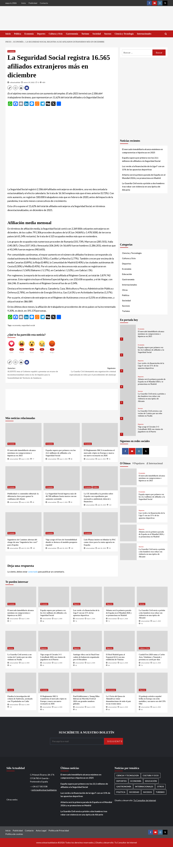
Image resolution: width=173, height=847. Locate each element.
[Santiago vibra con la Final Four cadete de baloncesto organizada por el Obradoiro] (86, 641)
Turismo (85, 34)
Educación (127, 274)
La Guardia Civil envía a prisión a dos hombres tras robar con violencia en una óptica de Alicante (143, 186)
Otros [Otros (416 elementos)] (160, 786)
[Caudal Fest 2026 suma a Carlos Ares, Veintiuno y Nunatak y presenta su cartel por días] (152, 641)
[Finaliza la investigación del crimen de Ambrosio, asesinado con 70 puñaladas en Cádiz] (20, 683)
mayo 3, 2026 (63, 502)
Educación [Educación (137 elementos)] (151, 781)
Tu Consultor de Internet (144, 800)
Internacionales (144, 34)
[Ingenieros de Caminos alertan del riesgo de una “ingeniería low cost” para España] (23, 524)
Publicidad (33, 3)
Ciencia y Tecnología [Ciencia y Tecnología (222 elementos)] (127, 775)
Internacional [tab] (155, 463)
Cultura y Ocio (55, 34)
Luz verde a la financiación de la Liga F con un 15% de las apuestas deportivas (143, 168)
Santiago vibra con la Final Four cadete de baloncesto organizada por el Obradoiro (86, 657)
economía (16, 325)
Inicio (23, 3)
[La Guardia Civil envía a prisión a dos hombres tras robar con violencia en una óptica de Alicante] (128, 396)
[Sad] (42, 346)
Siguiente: (89, 371)
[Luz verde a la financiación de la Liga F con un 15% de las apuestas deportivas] (128, 364)
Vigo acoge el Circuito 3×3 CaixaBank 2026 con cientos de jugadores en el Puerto (150, 429)
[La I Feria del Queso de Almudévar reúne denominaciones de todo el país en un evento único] (119, 683)
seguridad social (28, 325)
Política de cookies (14, 834)
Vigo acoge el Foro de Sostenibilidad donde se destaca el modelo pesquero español (61, 542)
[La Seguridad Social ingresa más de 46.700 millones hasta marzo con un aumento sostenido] (62, 478)
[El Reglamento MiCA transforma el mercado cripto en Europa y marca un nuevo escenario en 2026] (100, 435)
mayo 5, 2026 (25, 459)
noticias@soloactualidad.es (44, 790)
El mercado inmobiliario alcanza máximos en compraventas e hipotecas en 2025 (21, 453)
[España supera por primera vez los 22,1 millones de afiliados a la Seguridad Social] (62, 435)
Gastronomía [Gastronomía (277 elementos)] (123, 786)
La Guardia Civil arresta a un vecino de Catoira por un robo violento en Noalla (150, 413)
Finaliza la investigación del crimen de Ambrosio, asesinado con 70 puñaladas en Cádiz (20, 698)
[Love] (11, 346)
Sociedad (96, 34)
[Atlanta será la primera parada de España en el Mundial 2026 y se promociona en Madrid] (128, 380)
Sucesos (107, 34)
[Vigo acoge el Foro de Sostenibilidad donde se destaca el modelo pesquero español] (62, 524)
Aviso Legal (41, 830)
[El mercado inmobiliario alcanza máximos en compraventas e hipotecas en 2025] (23, 435)
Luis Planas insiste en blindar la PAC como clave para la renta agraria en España (100, 542)
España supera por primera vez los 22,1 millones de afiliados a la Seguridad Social (61, 453)
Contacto (44, 3)
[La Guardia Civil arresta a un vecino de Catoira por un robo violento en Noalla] (128, 412)
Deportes (41, 34)
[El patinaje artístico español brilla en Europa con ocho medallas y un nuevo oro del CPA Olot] (152, 683)
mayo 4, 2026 (102, 459)
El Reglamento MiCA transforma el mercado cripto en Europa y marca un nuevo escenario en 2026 (99, 453)
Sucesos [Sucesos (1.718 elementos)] (147, 792)
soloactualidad (15, 82)
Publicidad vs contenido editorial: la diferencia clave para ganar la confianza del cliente (23, 496)
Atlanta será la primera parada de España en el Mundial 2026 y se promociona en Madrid (143, 176)
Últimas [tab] (126, 463)
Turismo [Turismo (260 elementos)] (160, 792)
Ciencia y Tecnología (124, 34)
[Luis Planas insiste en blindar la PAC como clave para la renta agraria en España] (100, 524)
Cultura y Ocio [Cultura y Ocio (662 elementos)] (151, 775)
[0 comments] (37, 82)
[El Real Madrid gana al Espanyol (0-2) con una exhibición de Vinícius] (119, 641)
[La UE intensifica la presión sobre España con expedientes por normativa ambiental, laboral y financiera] (100, 478)
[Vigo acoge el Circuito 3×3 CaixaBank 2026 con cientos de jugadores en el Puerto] (128, 428)
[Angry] (52, 346)
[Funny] (22, 346)
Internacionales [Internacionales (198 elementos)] (144, 786)
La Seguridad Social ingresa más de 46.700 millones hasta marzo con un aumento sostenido (61, 496)
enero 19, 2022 (29, 82)
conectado (33, 571)
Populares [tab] (139, 463)
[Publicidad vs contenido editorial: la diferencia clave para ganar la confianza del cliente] (23, 478)
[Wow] (32, 346)
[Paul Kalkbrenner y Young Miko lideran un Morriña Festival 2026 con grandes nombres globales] (86, 683)
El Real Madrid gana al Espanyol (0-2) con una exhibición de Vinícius (115, 657)
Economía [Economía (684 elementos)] (135, 781)
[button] (9, 87)
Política (17, 34)
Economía (29, 34)
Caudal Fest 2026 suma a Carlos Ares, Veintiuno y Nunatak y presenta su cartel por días (152, 657)
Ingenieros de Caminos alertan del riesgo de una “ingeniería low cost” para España (22, 542)
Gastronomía (72, 34)
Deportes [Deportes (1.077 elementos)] (121, 781)
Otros (125, 290)
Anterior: (34, 373)
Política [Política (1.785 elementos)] (120, 792)
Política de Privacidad (59, 830)
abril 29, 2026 (102, 505)
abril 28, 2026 (63, 548)
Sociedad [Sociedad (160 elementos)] (134, 792)
